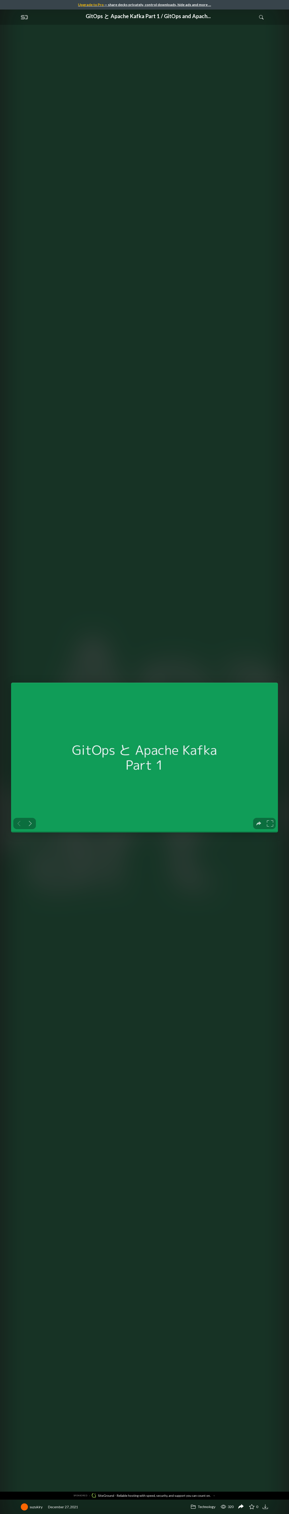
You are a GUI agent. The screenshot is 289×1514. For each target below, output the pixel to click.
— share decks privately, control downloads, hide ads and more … (144, 4)
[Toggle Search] (261, 17)
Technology (203, 1506)
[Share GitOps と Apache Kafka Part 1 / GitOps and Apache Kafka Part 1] (240, 1507)
